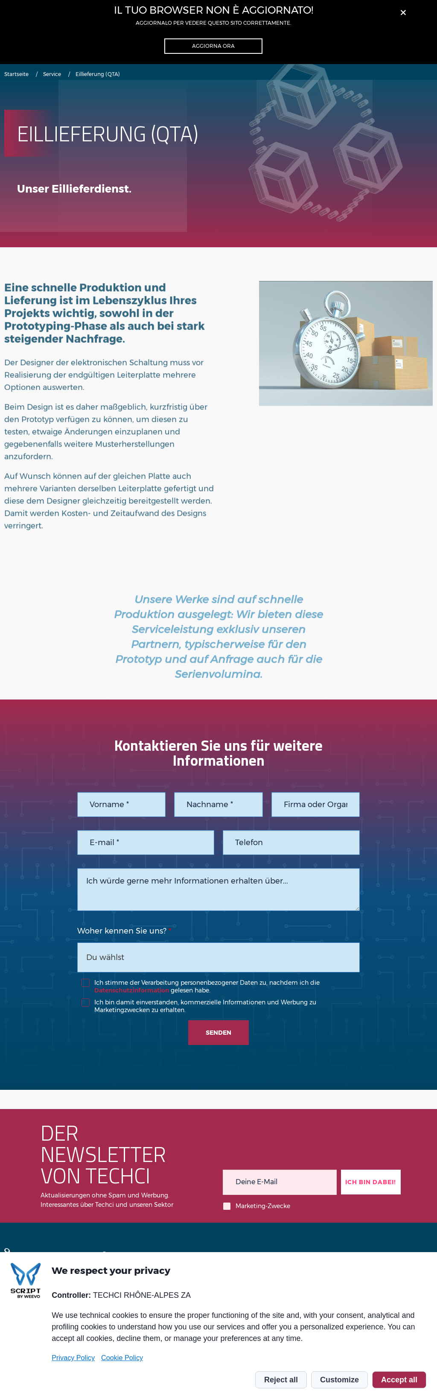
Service (52, 74)
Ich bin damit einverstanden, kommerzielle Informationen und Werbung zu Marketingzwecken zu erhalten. (205, 1006)
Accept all (399, 1380)
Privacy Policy (73, 1357)
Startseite (16, 74)
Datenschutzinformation (131, 990)
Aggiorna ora (213, 46)
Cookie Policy (122, 1357)
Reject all (281, 1380)
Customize (339, 1380)
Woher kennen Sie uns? (121, 931)
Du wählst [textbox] (105, 957)
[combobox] (218, 957)
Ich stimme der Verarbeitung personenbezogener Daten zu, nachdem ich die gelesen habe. (207, 986)
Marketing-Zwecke (263, 1206)
